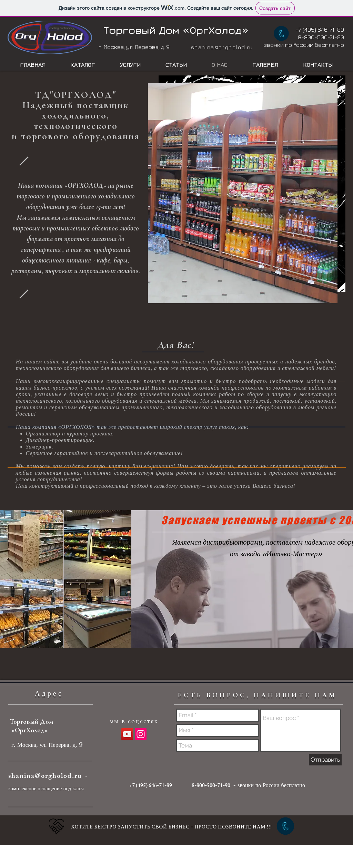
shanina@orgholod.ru (222, 47)
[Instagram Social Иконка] (141, 734)
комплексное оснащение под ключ (46, 788)
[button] (242, 193)
